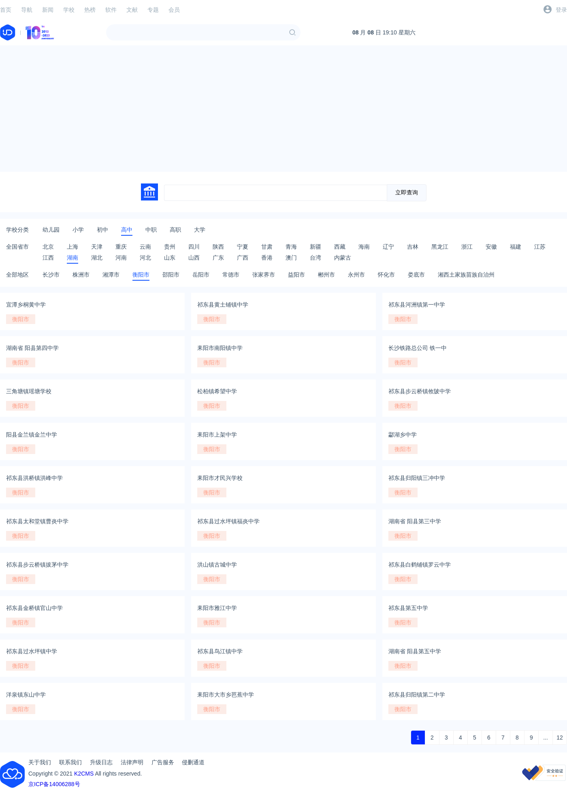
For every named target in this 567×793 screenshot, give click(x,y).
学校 (69, 9)
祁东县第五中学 (408, 608)
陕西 (218, 246)
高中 (126, 229)
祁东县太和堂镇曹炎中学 (37, 521)
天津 (96, 246)
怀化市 (386, 274)
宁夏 (242, 246)
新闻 (47, 9)
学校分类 (17, 229)
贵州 (169, 246)
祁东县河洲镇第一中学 (416, 304)
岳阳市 (200, 274)
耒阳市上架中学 (217, 434)
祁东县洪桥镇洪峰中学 (34, 478)
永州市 (356, 274)
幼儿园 (51, 229)
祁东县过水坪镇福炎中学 (228, 521)
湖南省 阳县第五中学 (414, 651)
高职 (175, 229)
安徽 (491, 246)
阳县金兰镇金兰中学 (31, 434)
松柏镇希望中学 (217, 391)
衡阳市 (140, 274)
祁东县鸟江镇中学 (220, 651)
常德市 (230, 274)
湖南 (72, 257)
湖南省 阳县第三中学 (414, 521)
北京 (48, 246)
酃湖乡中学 (402, 434)
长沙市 (51, 274)
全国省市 (17, 246)
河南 (121, 257)
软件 (111, 9)
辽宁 (388, 246)
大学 (199, 229)
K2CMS (84, 773)
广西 (242, 257)
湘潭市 (110, 274)
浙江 (467, 246)
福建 (515, 246)
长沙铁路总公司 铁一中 (417, 348)
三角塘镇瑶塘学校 (28, 391)
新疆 (315, 246)
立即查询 (406, 192)
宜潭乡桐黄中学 (26, 304)
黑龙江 (439, 246)
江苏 (540, 246)
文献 (132, 9)
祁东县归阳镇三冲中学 (416, 478)
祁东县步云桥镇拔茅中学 (37, 564)
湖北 (96, 257)
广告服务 (162, 762)
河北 (145, 257)
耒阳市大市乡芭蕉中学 (225, 694)
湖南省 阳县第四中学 (32, 348)
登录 (561, 9)
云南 (145, 246)
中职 (151, 229)
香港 (267, 257)
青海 (291, 246)
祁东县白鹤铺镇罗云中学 (419, 564)
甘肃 (267, 246)
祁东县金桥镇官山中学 (34, 608)
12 (559, 737)
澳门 (291, 257)
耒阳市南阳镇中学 (220, 348)
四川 (194, 246)
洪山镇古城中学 (217, 564)
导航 (26, 9)
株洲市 (81, 274)
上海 (72, 246)
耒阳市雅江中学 (217, 608)
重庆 (121, 246)
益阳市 (296, 274)
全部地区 (17, 274)
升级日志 (101, 762)
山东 (169, 257)
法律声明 (132, 762)
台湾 (315, 257)
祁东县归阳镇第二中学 (416, 694)
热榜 (90, 9)
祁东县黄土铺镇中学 (222, 304)
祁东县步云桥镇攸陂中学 (419, 391)
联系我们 (70, 762)
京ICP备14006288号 (54, 784)
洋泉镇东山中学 (26, 694)
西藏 (339, 246)
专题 (153, 9)
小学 (78, 229)
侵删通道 (193, 762)
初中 (102, 229)
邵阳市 (170, 274)
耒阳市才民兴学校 (220, 478)
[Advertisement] (283, 108)
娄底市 (416, 274)
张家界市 (263, 274)
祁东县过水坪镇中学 (31, 651)
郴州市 (326, 274)
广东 (218, 257)
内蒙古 (342, 257)
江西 (48, 257)
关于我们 (39, 762)
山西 (194, 257)
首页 (5, 9)
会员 (174, 9)
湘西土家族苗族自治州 (466, 274)
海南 (364, 246)
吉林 (412, 246)
